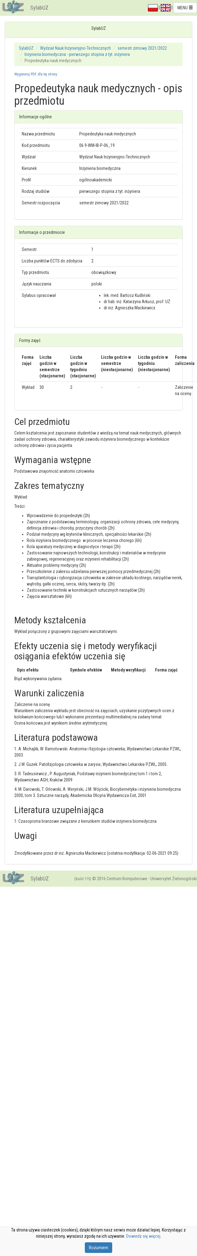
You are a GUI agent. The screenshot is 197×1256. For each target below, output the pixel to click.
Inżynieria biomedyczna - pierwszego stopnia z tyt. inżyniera (77, 54)
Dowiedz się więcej (143, 1236)
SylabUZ (39, 7)
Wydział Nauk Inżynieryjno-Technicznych (75, 48)
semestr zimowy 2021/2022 (142, 48)
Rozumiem (98, 1247)
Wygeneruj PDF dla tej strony (35, 74)
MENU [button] (185, 7)
